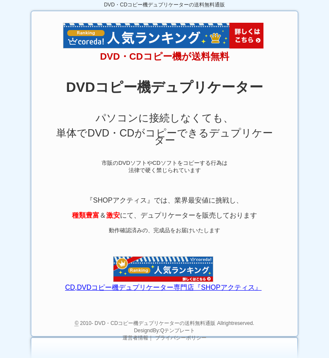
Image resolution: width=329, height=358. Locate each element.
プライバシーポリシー (180, 338)
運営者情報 (135, 338)
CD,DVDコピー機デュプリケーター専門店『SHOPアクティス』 (163, 287)
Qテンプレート (177, 331)
